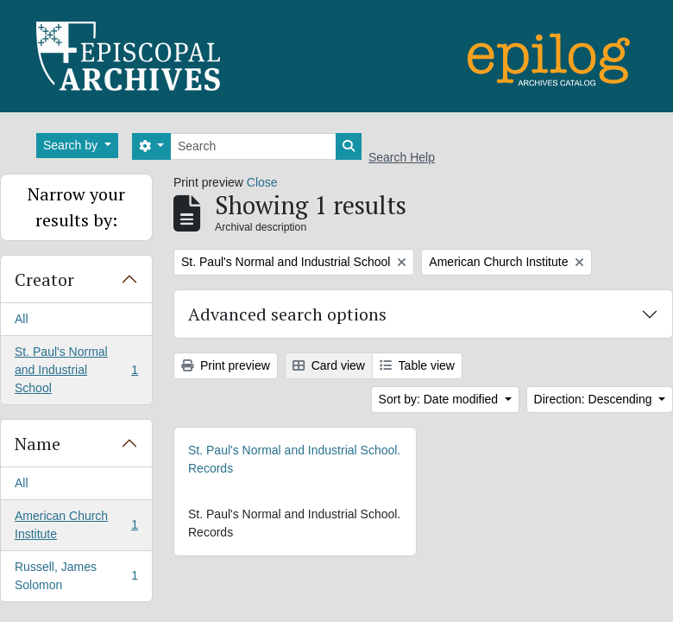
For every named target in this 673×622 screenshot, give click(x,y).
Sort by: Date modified (440, 399)
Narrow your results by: (76, 207)
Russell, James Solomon (76, 576)
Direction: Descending (595, 399)
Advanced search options (287, 314)
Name (37, 443)
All (21, 319)
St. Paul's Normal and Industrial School (76, 370)
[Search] (253, 146)
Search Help (401, 157)
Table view (417, 365)
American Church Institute (76, 525)
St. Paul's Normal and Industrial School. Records (294, 459)
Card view (328, 365)
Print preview (225, 365)
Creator (44, 279)
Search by (72, 145)
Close (262, 182)
